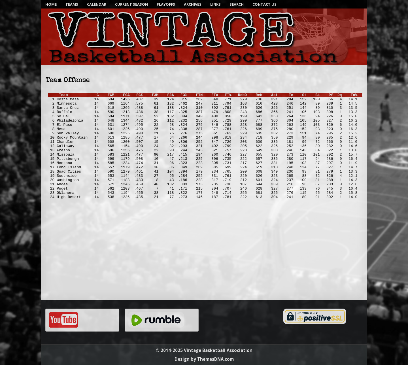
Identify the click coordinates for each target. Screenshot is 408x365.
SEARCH (237, 4)
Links (215, 4)
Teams (71, 4)
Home (51, 4)
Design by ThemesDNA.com (204, 359)
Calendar (96, 4)
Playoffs (166, 4)
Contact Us (264, 4)
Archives (192, 4)
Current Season (131, 4)
